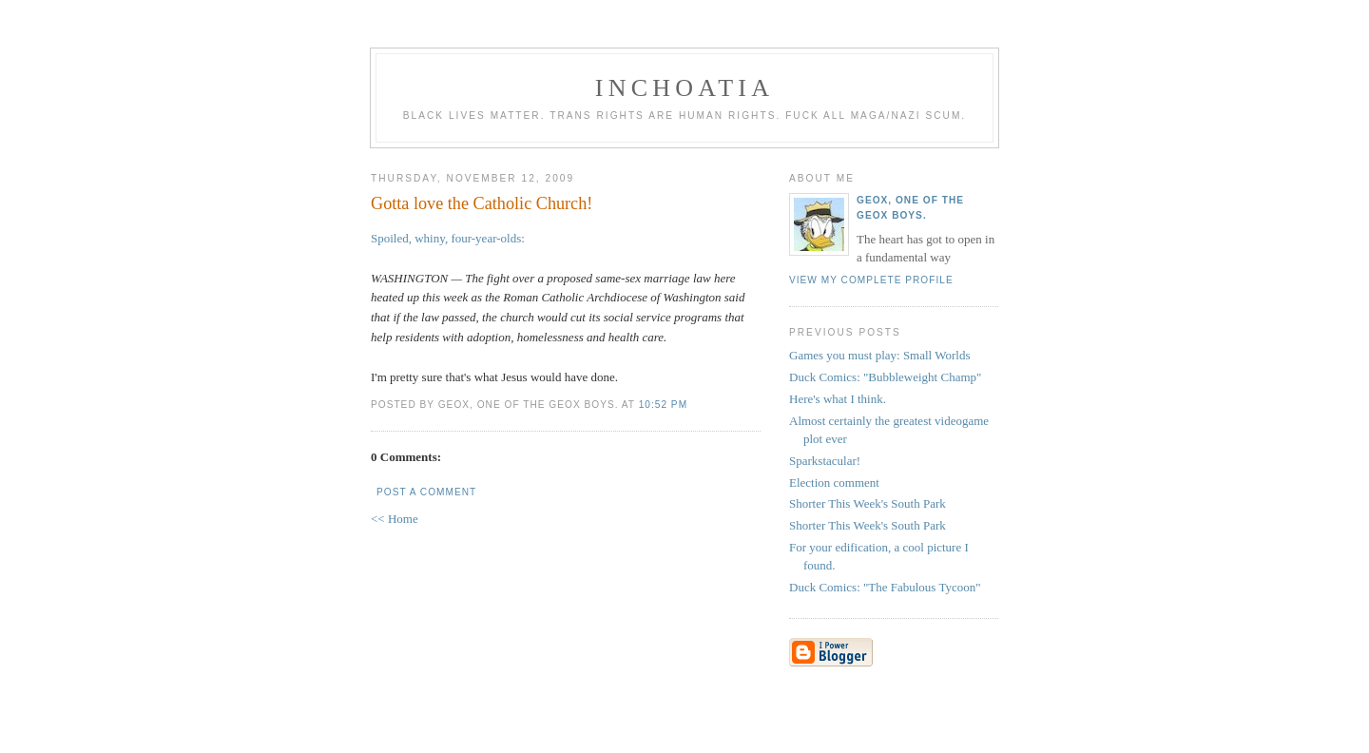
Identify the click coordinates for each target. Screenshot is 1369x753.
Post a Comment (426, 492)
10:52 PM (663, 404)
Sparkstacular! (824, 461)
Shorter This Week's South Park (867, 503)
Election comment (834, 482)
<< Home (394, 519)
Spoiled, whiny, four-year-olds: (448, 238)
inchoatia (684, 88)
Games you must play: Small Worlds (879, 355)
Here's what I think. (837, 399)
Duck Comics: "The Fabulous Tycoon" (885, 587)
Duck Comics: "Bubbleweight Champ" (885, 377)
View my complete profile (871, 280)
